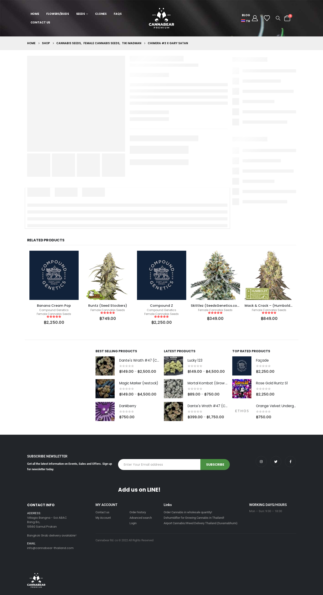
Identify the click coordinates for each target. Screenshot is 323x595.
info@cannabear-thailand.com (50, 548)
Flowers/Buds (57, 14)
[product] (54, 275)
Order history (137, 512)
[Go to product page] (105, 365)
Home (35, 14)
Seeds (80, 14)
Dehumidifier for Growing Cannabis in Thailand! (194, 517)
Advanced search (140, 517)
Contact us (102, 512)
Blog (246, 15)
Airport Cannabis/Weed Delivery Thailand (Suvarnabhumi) (201, 523)
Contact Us (40, 22)
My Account (103, 517)
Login (133, 523)
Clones (101, 14)
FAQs (118, 14)
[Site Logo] (161, 18)
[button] (278, 18)
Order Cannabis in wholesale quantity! (188, 512)
